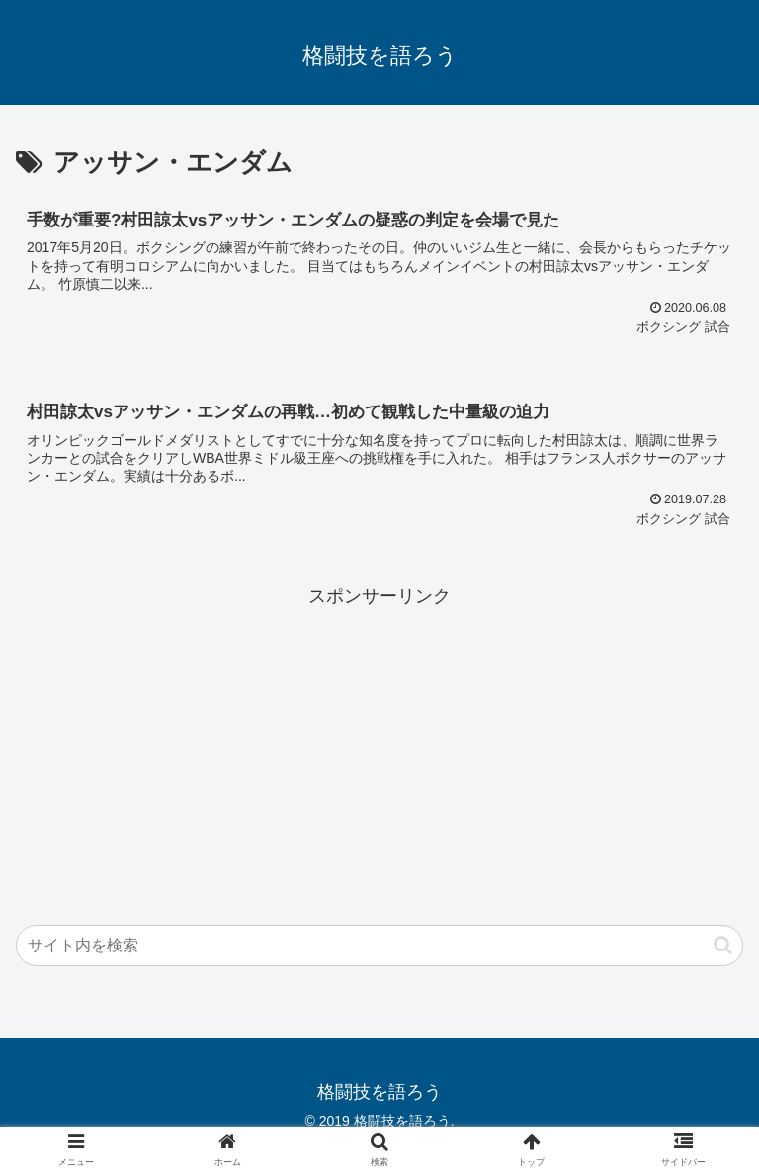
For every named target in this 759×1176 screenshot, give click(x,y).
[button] (723, 945)
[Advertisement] (379, 750)
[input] (379, 945)
